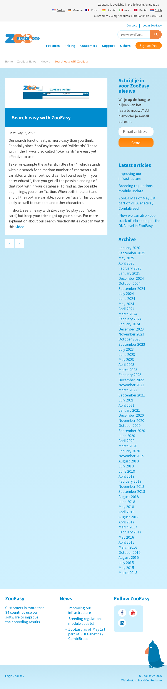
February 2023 (130, 374)
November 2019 (131, 455)
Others (125, 45)
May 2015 (126, 567)
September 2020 (132, 430)
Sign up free (148, 45)
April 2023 (126, 364)
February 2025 (130, 268)
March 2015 (128, 572)
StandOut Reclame (149, 680)
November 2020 (131, 420)
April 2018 (126, 511)
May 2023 (126, 359)
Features (53, 45)
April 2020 (126, 440)
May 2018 (126, 506)
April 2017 (126, 522)
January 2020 (129, 450)
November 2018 (131, 486)
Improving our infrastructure (130, 176)
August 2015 (129, 557)
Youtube (133, 613)
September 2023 (132, 344)
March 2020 (128, 445)
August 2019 (129, 461)
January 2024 (129, 323)
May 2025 (126, 257)
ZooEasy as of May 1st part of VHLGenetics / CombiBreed (137, 203)
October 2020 (129, 425)
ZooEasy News (26, 61)
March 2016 (128, 547)
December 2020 (131, 415)
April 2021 (126, 405)
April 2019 (126, 476)
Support (108, 45)
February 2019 (130, 481)
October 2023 (129, 339)
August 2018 (129, 496)
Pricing (70, 45)
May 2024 (126, 303)
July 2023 (126, 349)
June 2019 (127, 471)
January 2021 (129, 410)
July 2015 (126, 562)
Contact (132, 25)
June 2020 (127, 435)
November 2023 (131, 334)
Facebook (122, 613)
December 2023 (131, 329)
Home (9, 61)
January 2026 (129, 247)
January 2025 (129, 273)
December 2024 (131, 278)
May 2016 (126, 537)
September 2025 (132, 252)
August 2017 (129, 516)
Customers (88, 45)
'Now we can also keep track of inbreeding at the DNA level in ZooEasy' (139, 220)
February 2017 (130, 531)
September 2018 (132, 491)
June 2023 (127, 354)
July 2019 (126, 466)
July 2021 (126, 400)
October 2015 (129, 552)
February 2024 (130, 318)
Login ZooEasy (152, 25)
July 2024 (126, 293)
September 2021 (132, 395)
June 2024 (127, 298)
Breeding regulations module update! (136, 188)
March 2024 (128, 313)
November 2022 (131, 384)
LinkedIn (122, 623)
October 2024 (129, 283)
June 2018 (127, 501)
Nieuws (45, 61)
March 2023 (128, 369)
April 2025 (126, 263)
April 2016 (126, 542)
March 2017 (128, 527)
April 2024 (126, 308)
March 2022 (128, 389)
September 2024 (132, 288)
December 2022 (131, 379)
